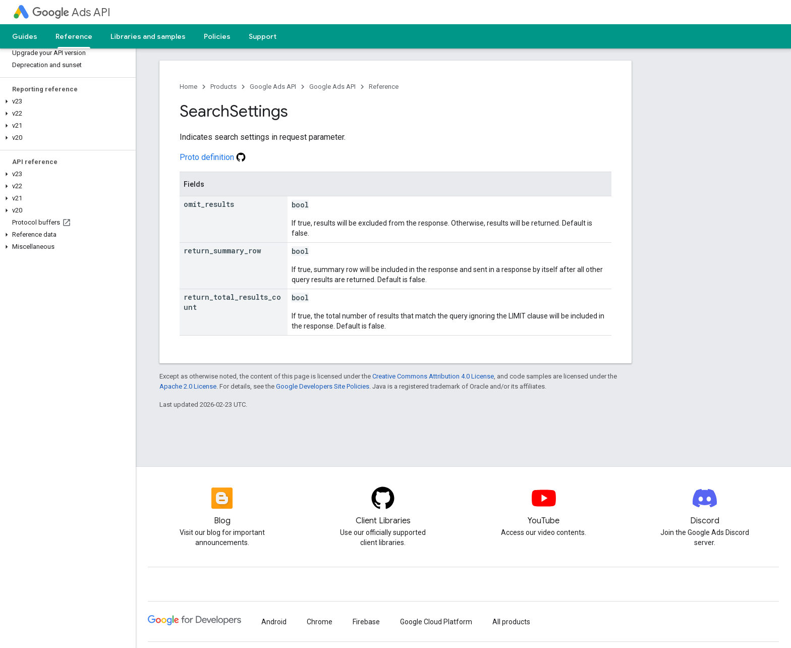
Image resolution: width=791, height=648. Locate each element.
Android (274, 622)
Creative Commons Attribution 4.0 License (433, 376)
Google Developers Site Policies (322, 386)
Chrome (319, 622)
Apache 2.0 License (187, 386)
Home (188, 86)
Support (262, 36)
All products (511, 622)
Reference (384, 86)
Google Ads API (273, 86)
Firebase (366, 622)
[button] (66, 101)
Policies (217, 36)
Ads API (71, 12)
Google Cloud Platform (436, 622)
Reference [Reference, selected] (73, 36)
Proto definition (213, 157)
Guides (24, 36)
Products (223, 86)
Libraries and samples (148, 36)
